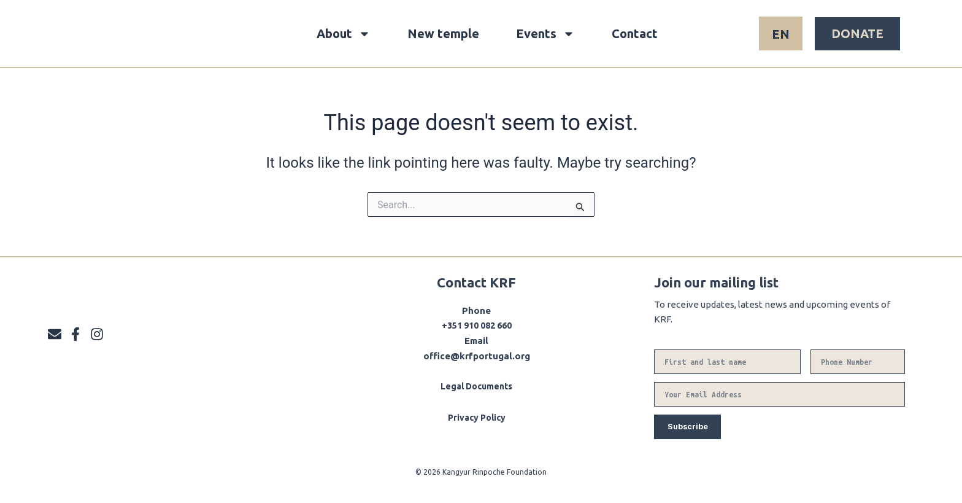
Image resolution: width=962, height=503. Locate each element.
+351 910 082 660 (476, 325)
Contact (635, 33)
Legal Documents (476, 386)
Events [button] (545, 33)
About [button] (344, 33)
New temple (443, 33)
